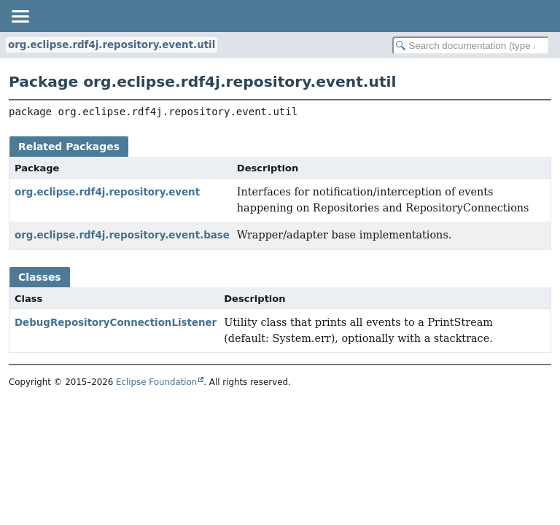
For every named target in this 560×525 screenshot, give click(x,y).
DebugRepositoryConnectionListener (116, 322)
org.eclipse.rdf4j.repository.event (107, 192)
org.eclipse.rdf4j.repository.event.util (111, 44)
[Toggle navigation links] (19, 16)
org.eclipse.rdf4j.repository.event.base (122, 235)
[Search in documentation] (470, 45)
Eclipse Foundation (156, 382)
